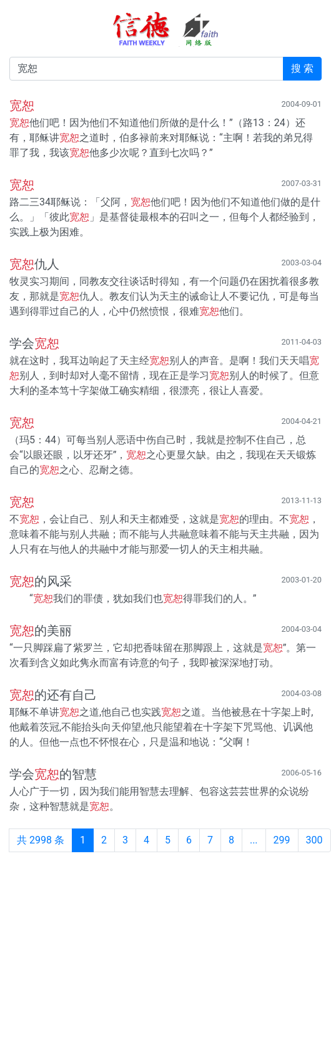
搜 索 (302, 68)
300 (314, 840)
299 (282, 840)
